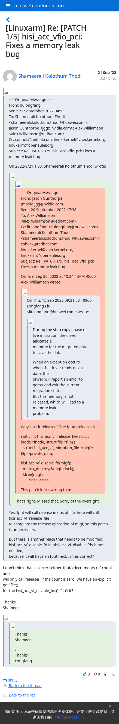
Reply (10, 679)
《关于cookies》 (68, 717)
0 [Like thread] (87, 674)
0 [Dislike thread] (97, 674)
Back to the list (19, 695)
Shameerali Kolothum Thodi (50, 76)
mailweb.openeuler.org (40, 5)
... (6, 91)
